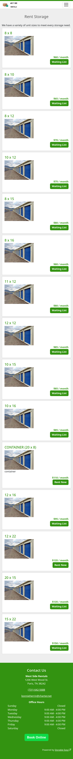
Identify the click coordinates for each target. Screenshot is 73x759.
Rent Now (61, 482)
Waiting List (59, 62)
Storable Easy (63, 749)
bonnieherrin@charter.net (36, 696)
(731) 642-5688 (36, 689)
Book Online (36, 737)
